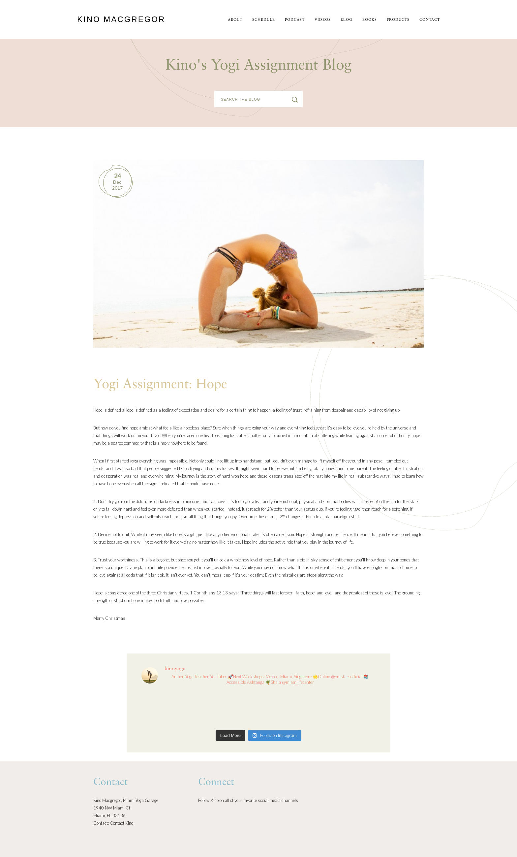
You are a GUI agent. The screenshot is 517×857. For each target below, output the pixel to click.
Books (369, 20)
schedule (263, 20)
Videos (323, 20)
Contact (429, 20)
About (235, 20)
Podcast (295, 20)
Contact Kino (121, 823)
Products (398, 20)
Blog (346, 20)
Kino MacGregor (121, 19)
